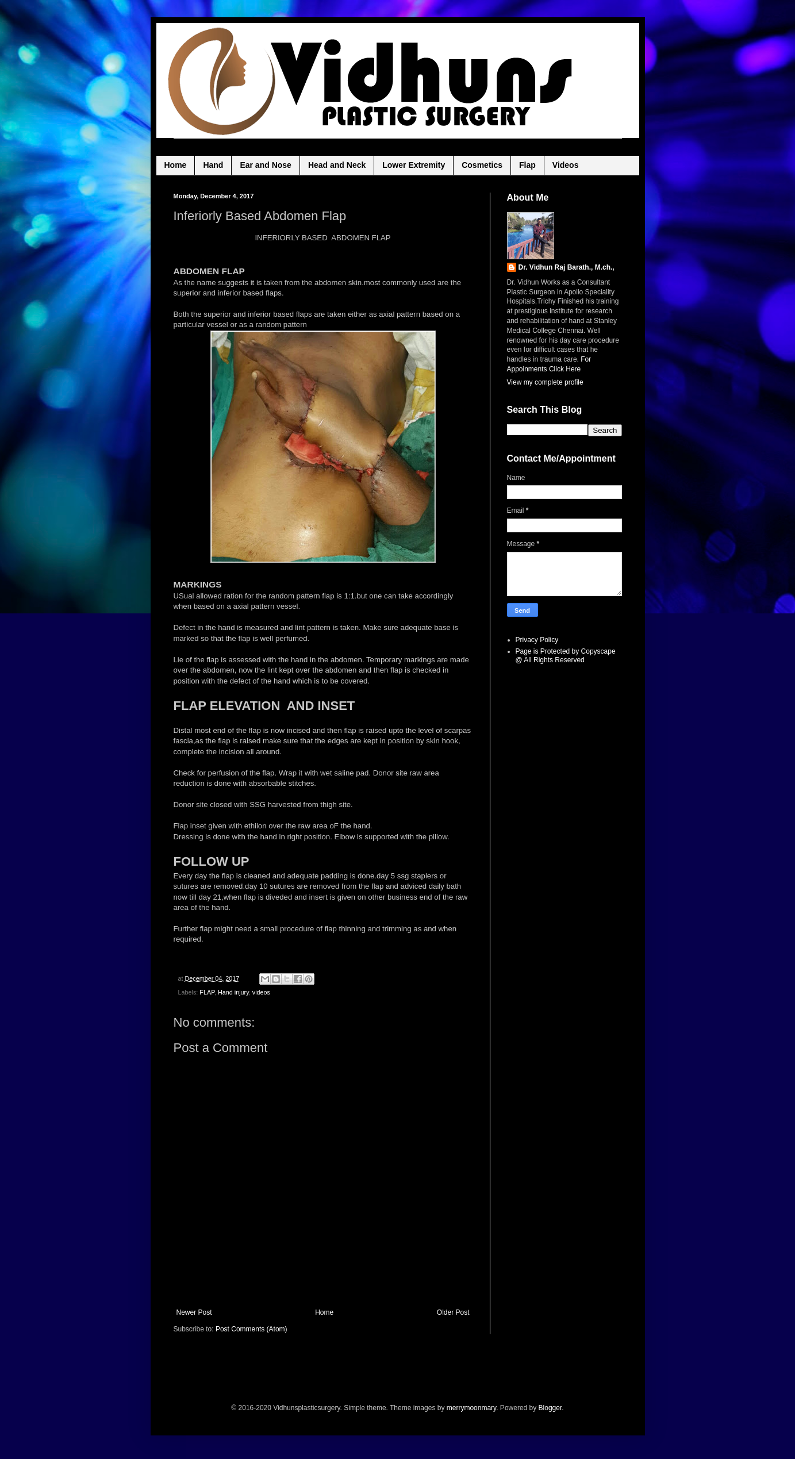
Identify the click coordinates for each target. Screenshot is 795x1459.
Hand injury (233, 992)
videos (261, 992)
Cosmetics (482, 165)
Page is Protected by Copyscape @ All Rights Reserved (566, 655)
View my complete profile (545, 382)
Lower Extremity (413, 165)
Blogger (550, 1408)
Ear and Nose (265, 165)
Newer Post (194, 1312)
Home (175, 165)
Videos (565, 165)
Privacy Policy (537, 640)
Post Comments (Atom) (251, 1329)
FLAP (206, 992)
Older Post (453, 1312)
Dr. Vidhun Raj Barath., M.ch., (567, 267)
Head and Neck (337, 165)
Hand (213, 165)
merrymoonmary (471, 1408)
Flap (527, 165)
